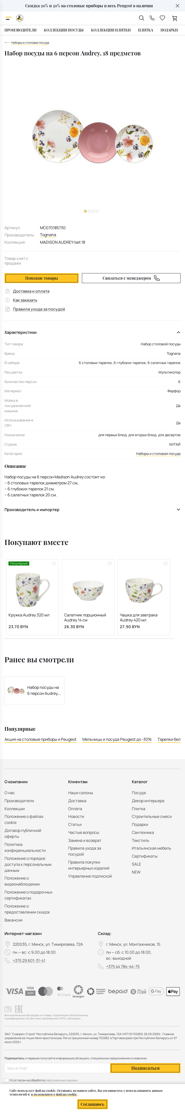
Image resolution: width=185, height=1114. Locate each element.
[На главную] (19, 18)
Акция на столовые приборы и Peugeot (40, 739)
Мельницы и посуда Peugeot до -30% (117, 739)
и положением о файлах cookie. (54, 1094)
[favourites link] (163, 18)
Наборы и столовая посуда (158, 453)
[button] (89, 211)
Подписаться (145, 1068)
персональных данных (62, 1080)
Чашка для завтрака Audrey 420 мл (139, 617)
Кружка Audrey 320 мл (28, 615)
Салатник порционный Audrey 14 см (85, 617)
